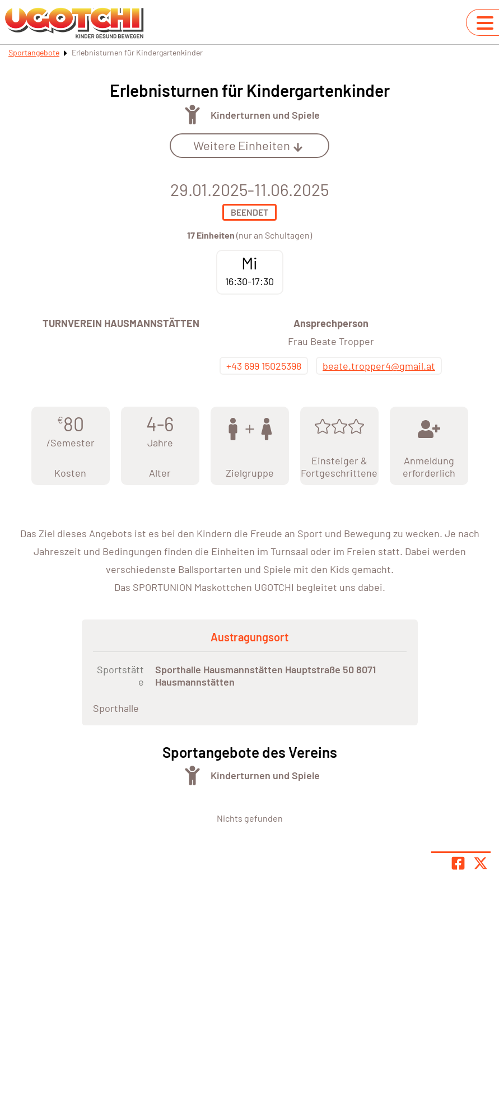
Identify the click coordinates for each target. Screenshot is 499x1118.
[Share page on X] (480, 863)
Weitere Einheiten (248, 145)
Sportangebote (33, 52)
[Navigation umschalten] (485, 23)
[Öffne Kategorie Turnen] (192, 114)
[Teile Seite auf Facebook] (458, 863)
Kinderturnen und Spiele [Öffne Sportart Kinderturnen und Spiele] (265, 115)
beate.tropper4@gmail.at (379, 366)
